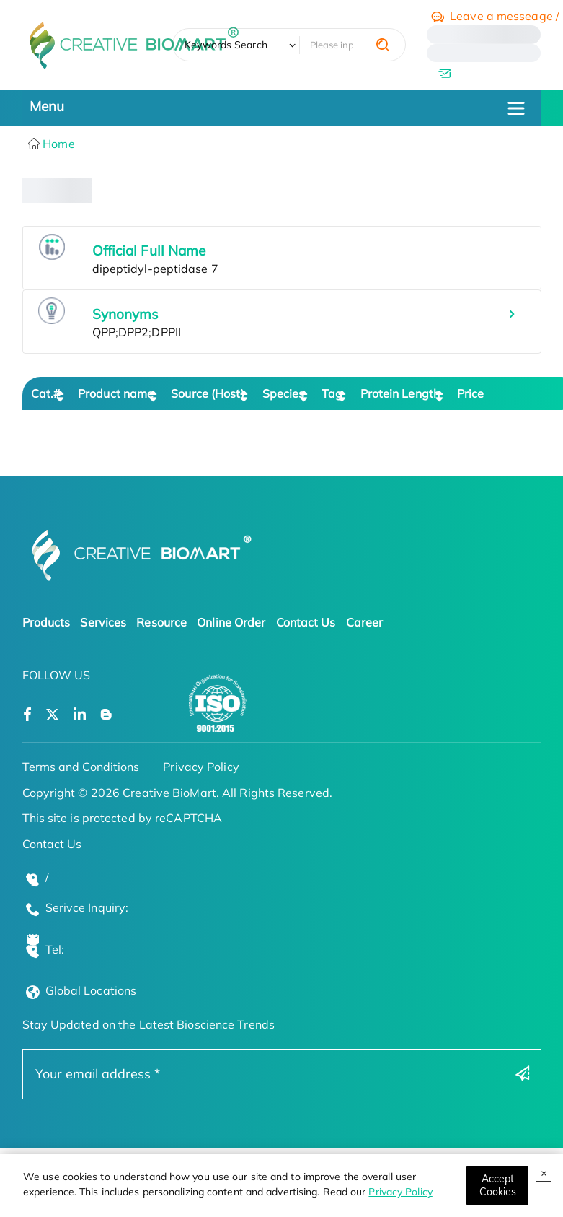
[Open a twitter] (52, 715)
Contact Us (306, 622)
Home (57, 143)
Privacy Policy (400, 1191)
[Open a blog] (106, 715)
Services (103, 622)
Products (46, 622)
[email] (484, 73)
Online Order (231, 622)
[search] (383, 45)
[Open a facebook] (27, 715)
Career (365, 622)
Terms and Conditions (81, 766)
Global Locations (91, 990)
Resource (161, 622)
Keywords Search (226, 44)
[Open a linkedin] (80, 715)
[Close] (497, 1185)
